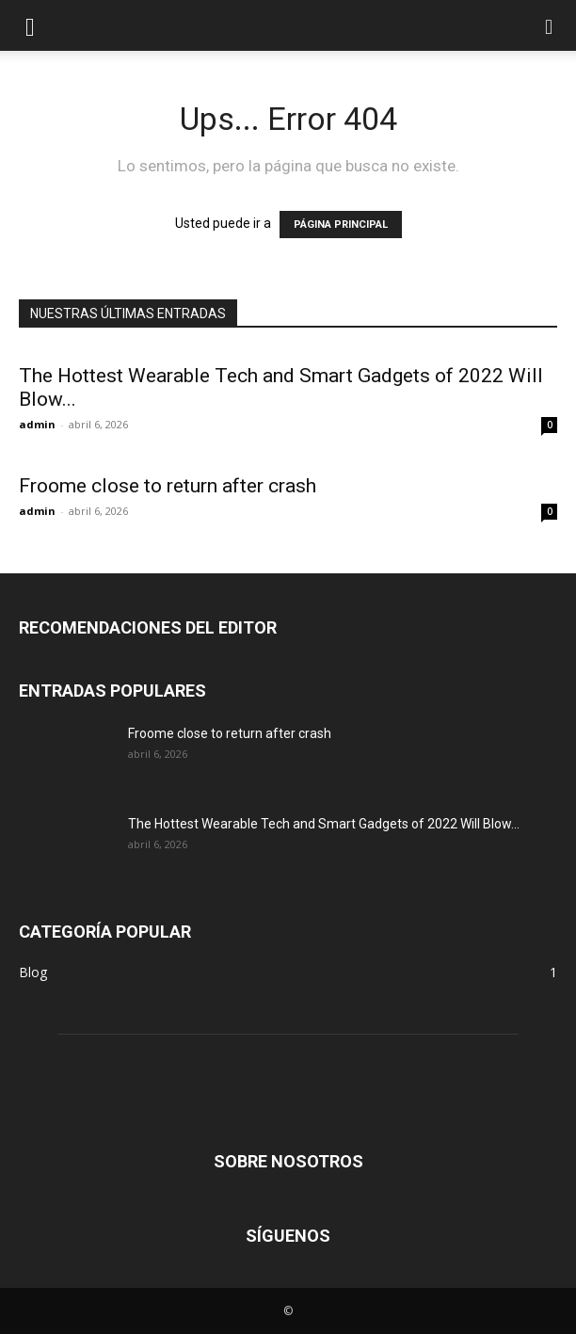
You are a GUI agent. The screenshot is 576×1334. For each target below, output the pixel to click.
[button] (30, 25)
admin (37, 424)
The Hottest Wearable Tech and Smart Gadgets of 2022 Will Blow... (324, 823)
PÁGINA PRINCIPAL (341, 224)
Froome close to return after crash (167, 485)
